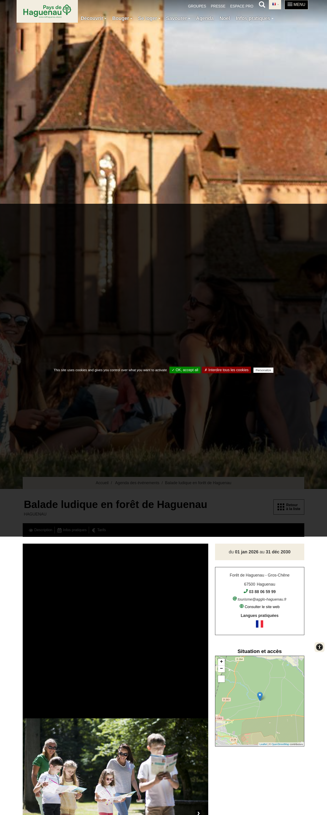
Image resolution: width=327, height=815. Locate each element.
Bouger (122, 18)
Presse (218, 6)
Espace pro (241, 6)
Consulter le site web (262, 607)
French (274, 4)
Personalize (263, 370)
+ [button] (221, 662)
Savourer (178, 18)
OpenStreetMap (280, 744)
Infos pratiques (255, 18)
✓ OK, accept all (185, 370)
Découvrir (94, 18)
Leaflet (263, 744)
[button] (296, 5)
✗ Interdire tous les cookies (226, 370)
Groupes (197, 6)
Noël (225, 18)
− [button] (221, 668)
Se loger (149, 18)
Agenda (205, 18)
